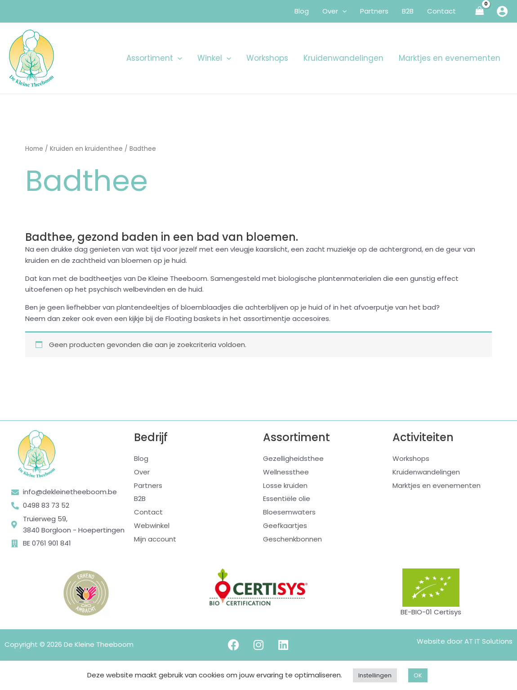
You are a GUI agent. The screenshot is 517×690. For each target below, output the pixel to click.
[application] (342, 11)
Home (34, 148)
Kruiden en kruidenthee (86, 148)
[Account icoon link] (502, 11)
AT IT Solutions (488, 641)
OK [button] (418, 675)
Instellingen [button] (375, 675)
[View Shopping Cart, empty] (480, 11)
